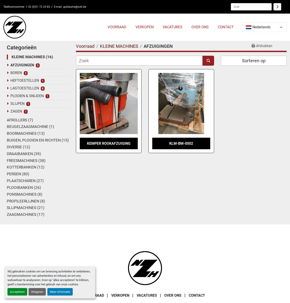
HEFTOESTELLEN (24, 80)
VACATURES (172, 27)
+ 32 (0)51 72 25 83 (38, 6)
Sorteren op (254, 60)
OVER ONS (200, 27)
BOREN (16, 73)
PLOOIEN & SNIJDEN (27, 96)
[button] (117, 27)
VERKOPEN (144, 27)
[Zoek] (139, 61)
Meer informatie (60, 291)
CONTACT (226, 27)
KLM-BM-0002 (181, 143)
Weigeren (37, 291)
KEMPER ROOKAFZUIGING (108, 143)
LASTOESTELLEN (24, 88)
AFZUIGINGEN (22, 65)
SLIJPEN (17, 103)
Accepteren (17, 291)
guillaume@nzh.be (74, 6)
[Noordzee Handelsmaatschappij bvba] (145, 268)
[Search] (251, 6)
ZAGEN (16, 111)
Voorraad (117, 27)
